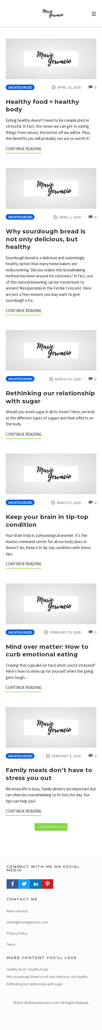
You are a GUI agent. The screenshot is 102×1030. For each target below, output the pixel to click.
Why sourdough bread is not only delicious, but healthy (45, 239)
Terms (11, 944)
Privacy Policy (17, 933)
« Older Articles (51, 827)
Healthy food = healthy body (27, 969)
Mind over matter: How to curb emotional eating (47, 650)
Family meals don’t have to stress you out (49, 774)
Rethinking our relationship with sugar (35, 984)
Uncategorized (20, 87)
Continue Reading (23, 148)
